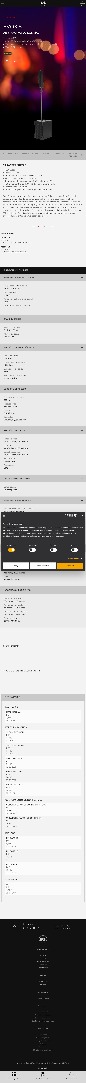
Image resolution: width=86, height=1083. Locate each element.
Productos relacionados (75, 155)
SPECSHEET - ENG (15, 745)
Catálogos (43, 981)
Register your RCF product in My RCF (62, 927)
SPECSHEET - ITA (14, 772)
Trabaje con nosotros (43, 1041)
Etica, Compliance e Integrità (43, 1050)
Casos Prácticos (43, 998)
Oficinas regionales (43, 1038)
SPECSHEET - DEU (15, 732)
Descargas (46, 154)
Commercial (43, 964)
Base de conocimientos (43, 1018)
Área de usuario (43, 1012)
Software (43, 984)
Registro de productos (43, 1015)
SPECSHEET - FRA (14, 758)
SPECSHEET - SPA (14, 785)
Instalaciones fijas (43, 961)
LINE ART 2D (12, 838)
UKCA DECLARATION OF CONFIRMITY (24, 818)
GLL (8, 884)
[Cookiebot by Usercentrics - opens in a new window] (67, 515)
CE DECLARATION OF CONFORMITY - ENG (26, 805)
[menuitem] (43, 1068)
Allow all (70, 566)
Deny (16, 566)
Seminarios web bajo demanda (43, 1021)
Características (10, 154)
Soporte (16, 61)
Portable (43, 955)
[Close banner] (82, 515)
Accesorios (60, 154)
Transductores (43, 967)
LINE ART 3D (12, 864)
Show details (73, 558)
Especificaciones (30, 154)
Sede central (43, 1035)
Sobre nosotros (43, 1047)
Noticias (43, 1044)
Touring (43, 958)
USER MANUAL (13, 712)
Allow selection (43, 566)
